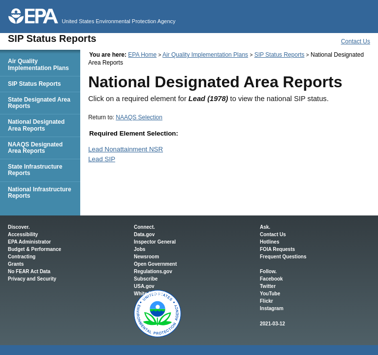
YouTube (270, 293)
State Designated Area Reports (39, 102)
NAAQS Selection (139, 117)
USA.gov (144, 286)
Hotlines (269, 242)
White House (149, 293)
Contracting (21, 256)
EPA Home (142, 54)
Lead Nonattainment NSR (125, 149)
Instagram (272, 308)
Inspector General (155, 242)
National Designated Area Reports (36, 125)
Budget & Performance (34, 249)
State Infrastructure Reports (35, 170)
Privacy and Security (32, 279)
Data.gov (144, 234)
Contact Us (355, 41)
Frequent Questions (283, 256)
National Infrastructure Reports (39, 192)
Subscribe (146, 279)
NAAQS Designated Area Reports (35, 147)
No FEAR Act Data (29, 271)
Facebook (271, 279)
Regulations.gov (153, 271)
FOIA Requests (277, 249)
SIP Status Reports (279, 54)
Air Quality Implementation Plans (205, 54)
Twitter (268, 286)
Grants (16, 264)
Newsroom (146, 256)
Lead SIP (101, 159)
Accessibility (23, 234)
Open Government (155, 264)
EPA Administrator (29, 242)
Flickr (266, 301)
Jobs (139, 249)
